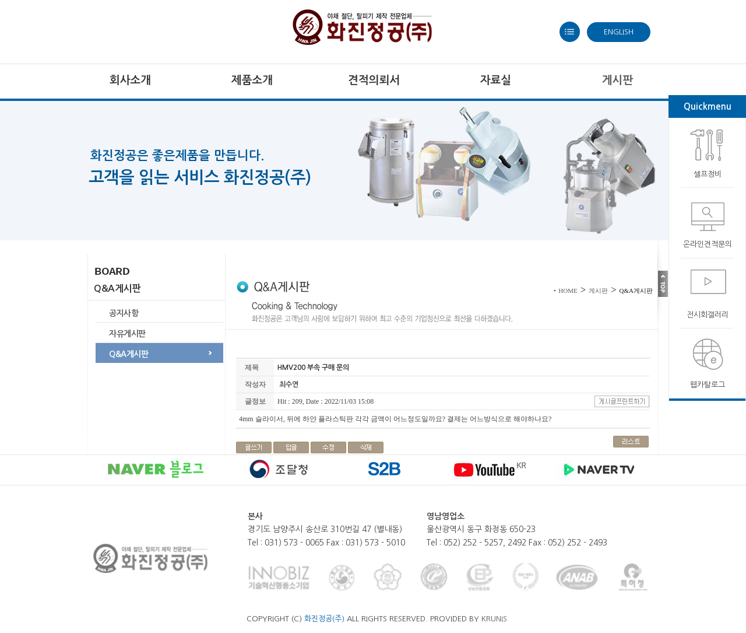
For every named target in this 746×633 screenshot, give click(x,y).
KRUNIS (494, 618)
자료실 (496, 80)
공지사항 (123, 313)
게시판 (598, 290)
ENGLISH (619, 32)
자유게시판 (127, 334)
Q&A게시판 (128, 354)
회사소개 (130, 80)
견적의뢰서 (374, 80)
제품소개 (252, 80)
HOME (567, 290)
